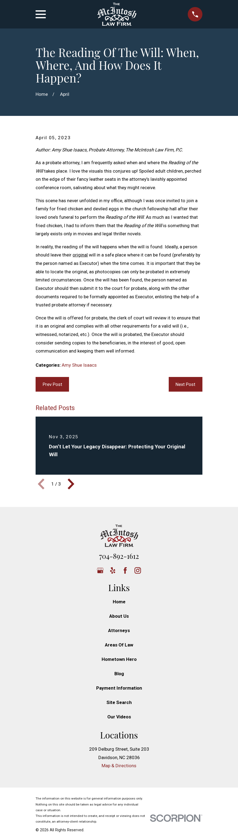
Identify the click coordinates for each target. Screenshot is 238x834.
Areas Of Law (119, 645)
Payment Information (119, 688)
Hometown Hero (119, 659)
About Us (119, 616)
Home (119, 601)
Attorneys (119, 630)
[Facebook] (125, 570)
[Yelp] (112, 570)
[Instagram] (137, 570)
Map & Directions (119, 765)
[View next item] (70, 483)
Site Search (119, 702)
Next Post (185, 384)
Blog (119, 673)
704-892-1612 (119, 555)
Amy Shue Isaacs (79, 365)
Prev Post (52, 384)
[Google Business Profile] (100, 570)
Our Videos (119, 716)
